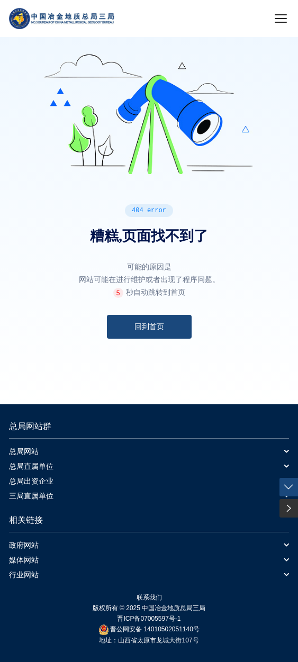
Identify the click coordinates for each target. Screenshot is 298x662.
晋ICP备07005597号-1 (148, 618)
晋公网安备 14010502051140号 (155, 629)
